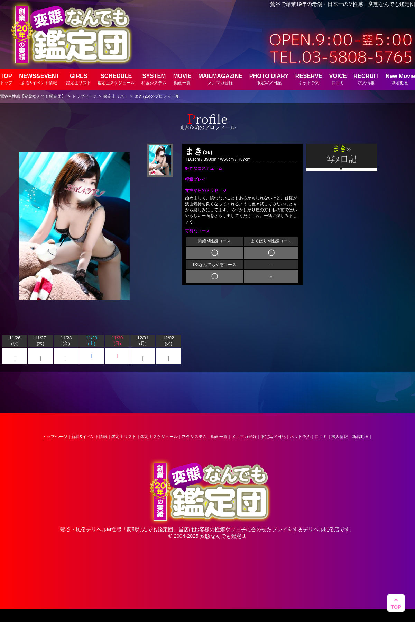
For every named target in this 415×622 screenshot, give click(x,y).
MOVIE (182, 79)
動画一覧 (219, 436)
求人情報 (339, 436)
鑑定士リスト (123, 436)
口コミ (321, 436)
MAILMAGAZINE (220, 79)
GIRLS (78, 79)
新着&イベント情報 (89, 436)
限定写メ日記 (273, 436)
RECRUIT (366, 79)
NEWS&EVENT (39, 79)
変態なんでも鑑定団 (150, 529)
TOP (6, 79)
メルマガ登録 (244, 436)
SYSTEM (153, 79)
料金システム (194, 436)
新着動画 (360, 436)
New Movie (400, 79)
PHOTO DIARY (269, 79)
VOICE (338, 79)
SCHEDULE (116, 79)
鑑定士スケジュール (159, 436)
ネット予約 (300, 436)
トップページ (54, 436)
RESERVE (309, 79)
